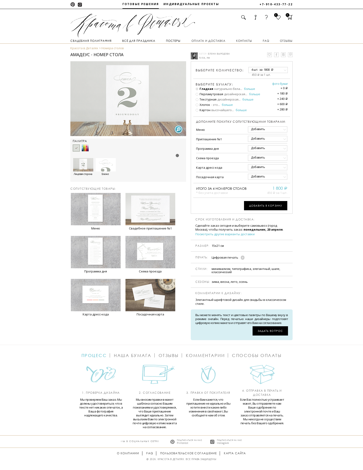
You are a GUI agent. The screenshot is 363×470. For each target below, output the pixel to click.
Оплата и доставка (208, 41)
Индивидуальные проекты (191, 4)
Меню (200, 130)
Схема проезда (207, 158)
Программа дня (207, 148)
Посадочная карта (210, 177)
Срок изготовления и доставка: (225, 219)
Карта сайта (235, 453)
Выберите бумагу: (214, 84)
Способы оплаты (257, 355)
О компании (128, 453)
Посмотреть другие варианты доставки (225, 234)
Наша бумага (132, 355)
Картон (203, 110)
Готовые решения (140, 4)
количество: (220, 70)
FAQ (266, 41)
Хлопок (203, 104)
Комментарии (205, 355)
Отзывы (286, 41)
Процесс (94, 355)
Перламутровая (209, 94)
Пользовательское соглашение (188, 453)
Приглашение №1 (209, 139)
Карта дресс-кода (209, 167)
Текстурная (206, 99)
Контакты (244, 41)
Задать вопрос (270, 330)
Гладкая (204, 88)
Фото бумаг (280, 84)
